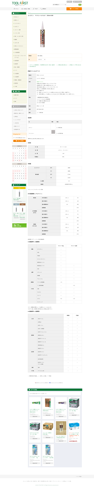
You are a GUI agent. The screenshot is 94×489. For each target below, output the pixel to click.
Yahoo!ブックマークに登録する (42, 382)
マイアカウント (77, 2)
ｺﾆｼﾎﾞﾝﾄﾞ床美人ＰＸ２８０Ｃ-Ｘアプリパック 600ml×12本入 (61, 411)
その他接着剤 (17, 52)
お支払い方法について (18, 110)
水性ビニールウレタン (18, 46)
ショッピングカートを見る (19, 141)
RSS (18, 224)
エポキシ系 (16, 42)
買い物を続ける (33, 66)
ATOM (19, 226)
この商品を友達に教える (62, 64)
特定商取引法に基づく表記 (46, 481)
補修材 (15, 39)
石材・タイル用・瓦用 (18, 36)
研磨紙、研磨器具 (17, 80)
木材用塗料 (16, 60)
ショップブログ (17, 119)
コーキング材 (17, 33)
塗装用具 (16, 83)
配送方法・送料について (19, 113)
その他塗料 (16, 76)
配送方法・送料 (36, 481)
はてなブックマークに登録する (56, 382)
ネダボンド (16, 26)
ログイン (69, 2)
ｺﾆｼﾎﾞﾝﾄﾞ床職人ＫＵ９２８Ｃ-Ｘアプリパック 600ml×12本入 (35, 411)
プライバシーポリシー (57, 481)
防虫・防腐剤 (17, 67)
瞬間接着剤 (16, 49)
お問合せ (16, 116)
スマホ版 (69, 481)
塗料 (15, 101)
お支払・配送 (25, 8)
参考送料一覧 (17, 129)
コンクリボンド (17, 23)
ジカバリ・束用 (17, 29)
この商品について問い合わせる (75, 64)
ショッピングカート (74, 8)
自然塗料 (16, 63)
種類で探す (16, 95)
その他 (15, 86)
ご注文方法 (16, 123)
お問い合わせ (44, 8)
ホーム (16, 8)
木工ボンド (16, 16)
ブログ (35, 8)
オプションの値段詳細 (34, 64)
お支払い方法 (29, 481)
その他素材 (16, 73)
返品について (17, 126)
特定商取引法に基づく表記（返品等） (47, 64)
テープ (15, 70)
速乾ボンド (16, 20)
